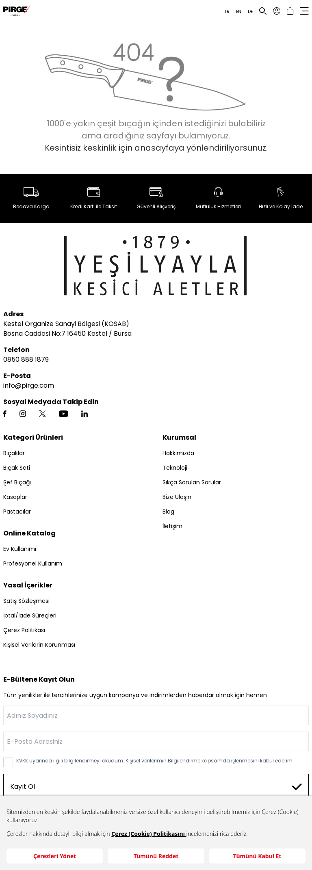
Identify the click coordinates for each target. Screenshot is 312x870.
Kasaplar (15, 497)
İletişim (172, 526)
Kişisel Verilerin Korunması (39, 645)
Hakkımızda (178, 453)
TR (227, 12)
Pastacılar (17, 511)
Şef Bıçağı (17, 482)
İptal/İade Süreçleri (29, 615)
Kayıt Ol (156, 786)
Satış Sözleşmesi (26, 601)
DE (250, 12)
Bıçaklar (14, 453)
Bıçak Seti (16, 468)
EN (238, 12)
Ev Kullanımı (19, 549)
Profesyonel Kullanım (32, 563)
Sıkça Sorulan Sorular (191, 482)
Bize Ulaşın (176, 497)
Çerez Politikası (24, 630)
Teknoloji (174, 468)
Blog (168, 511)
